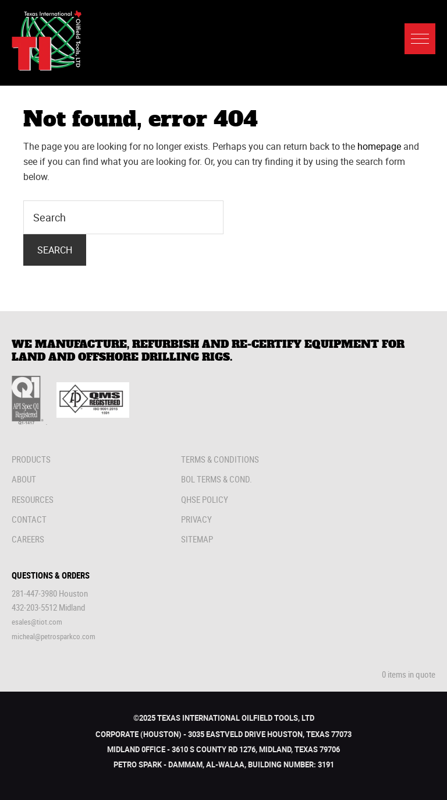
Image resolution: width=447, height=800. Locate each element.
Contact (29, 519)
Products (31, 459)
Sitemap (197, 539)
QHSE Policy (204, 499)
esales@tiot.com (37, 621)
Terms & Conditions (220, 459)
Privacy (196, 519)
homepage (379, 146)
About (24, 479)
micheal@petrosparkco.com (53, 636)
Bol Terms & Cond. (216, 479)
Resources (33, 499)
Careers (28, 539)
